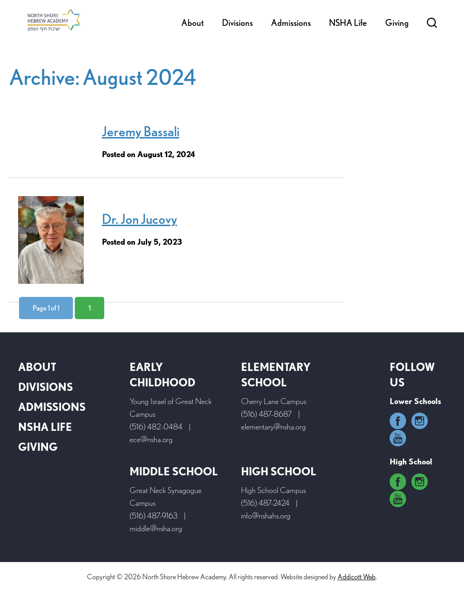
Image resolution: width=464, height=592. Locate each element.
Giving (397, 22)
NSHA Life (348, 22)
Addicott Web (357, 576)
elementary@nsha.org (273, 426)
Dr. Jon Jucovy (139, 219)
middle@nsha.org (156, 528)
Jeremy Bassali (140, 131)
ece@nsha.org (151, 439)
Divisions (237, 22)
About (192, 22)
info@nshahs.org (265, 515)
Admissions (291, 22)
